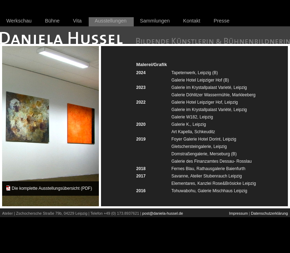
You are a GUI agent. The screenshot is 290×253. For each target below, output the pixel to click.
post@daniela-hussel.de (162, 213)
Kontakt (191, 21)
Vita (77, 21)
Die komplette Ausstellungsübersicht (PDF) (52, 188)
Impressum (238, 213)
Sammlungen (155, 21)
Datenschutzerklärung (269, 213)
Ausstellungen (110, 21)
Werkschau (19, 21)
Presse (221, 21)
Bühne (52, 21)
